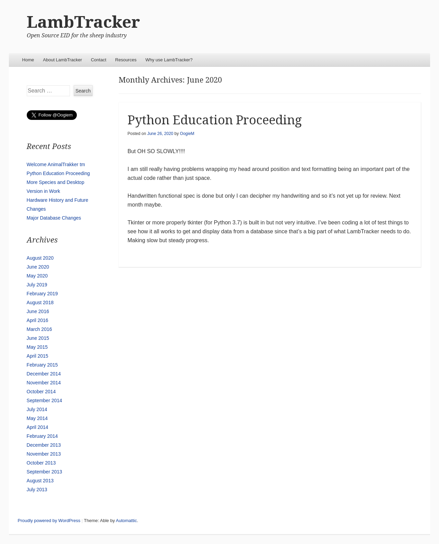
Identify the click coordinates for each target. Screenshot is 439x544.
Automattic (126, 520)
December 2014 (44, 373)
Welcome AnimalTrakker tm (56, 164)
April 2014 (37, 427)
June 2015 (38, 338)
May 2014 (37, 418)
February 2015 (42, 365)
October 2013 (41, 463)
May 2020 (37, 276)
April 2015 (37, 356)
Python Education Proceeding (215, 120)
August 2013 (40, 480)
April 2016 (37, 320)
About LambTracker (62, 59)
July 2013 (37, 489)
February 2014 (42, 436)
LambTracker (83, 22)
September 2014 (44, 400)
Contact (98, 59)
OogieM (187, 133)
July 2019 (37, 284)
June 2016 (38, 311)
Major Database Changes (54, 218)
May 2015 (37, 347)
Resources (126, 59)
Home (28, 59)
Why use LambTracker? (169, 59)
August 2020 (40, 258)
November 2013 (44, 454)
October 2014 (41, 391)
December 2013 (44, 445)
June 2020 (38, 267)
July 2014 (37, 409)
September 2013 (44, 471)
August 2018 (40, 302)
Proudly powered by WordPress (49, 520)
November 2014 (44, 382)
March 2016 (39, 329)
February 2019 (42, 293)
